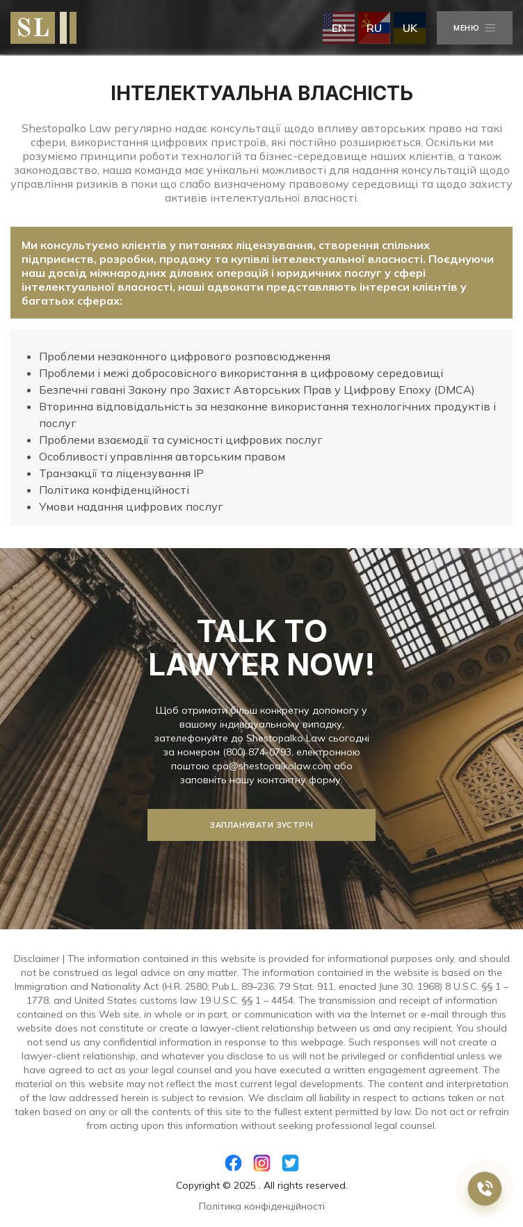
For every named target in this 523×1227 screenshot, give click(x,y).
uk (410, 28)
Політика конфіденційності (262, 1206)
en (339, 28)
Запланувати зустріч (261, 825)
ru (374, 28)
